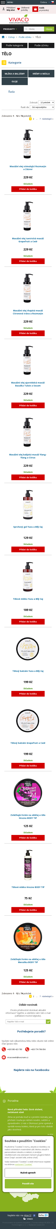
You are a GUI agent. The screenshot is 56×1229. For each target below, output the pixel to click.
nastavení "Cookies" (23, 1164)
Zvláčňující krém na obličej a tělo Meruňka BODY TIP (27, 961)
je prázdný (44, 9)
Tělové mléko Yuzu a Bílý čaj (28, 598)
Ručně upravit (28, 1172)
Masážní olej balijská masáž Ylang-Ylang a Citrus (28, 456)
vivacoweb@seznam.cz (17, 1057)
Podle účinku (41, 45)
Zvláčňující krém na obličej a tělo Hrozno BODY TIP (27, 816)
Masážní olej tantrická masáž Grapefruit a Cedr (28, 240)
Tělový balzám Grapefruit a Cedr (27, 743)
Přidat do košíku (28, 189)
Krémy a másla (41, 73)
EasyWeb (26, 1222)
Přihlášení (11, 8)
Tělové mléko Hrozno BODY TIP (28, 887)
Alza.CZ (27, 1215)
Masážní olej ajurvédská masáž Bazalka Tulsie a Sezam (28, 384)
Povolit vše (28, 1183)
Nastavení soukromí (37, 1225)
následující (47, 118)
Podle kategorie (14, 45)
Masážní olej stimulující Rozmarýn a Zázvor (28, 168)
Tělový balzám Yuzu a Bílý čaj (27, 671)
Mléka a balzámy (15, 73)
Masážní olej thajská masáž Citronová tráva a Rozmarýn (28, 312)
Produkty (9, 29)
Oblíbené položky (25, 8)
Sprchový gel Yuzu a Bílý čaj (28, 526)
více (51, 1134)
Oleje (15, 81)
